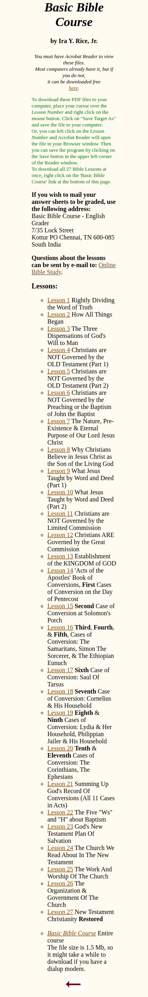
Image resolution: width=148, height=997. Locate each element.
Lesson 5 (58, 371)
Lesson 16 (60, 627)
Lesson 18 (60, 691)
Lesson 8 (58, 449)
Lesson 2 (58, 314)
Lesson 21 (60, 783)
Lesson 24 (60, 847)
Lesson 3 (58, 328)
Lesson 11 (60, 513)
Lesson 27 (60, 911)
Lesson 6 (58, 392)
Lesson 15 (60, 606)
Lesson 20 (60, 748)
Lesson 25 (60, 869)
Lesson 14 (60, 570)
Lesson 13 (60, 556)
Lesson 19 (60, 712)
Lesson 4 (58, 350)
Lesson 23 (60, 826)
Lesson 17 (60, 670)
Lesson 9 (58, 470)
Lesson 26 (60, 883)
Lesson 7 (58, 421)
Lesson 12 (60, 534)
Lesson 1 (58, 300)
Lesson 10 (60, 492)
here (73, 88)
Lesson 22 (60, 812)
